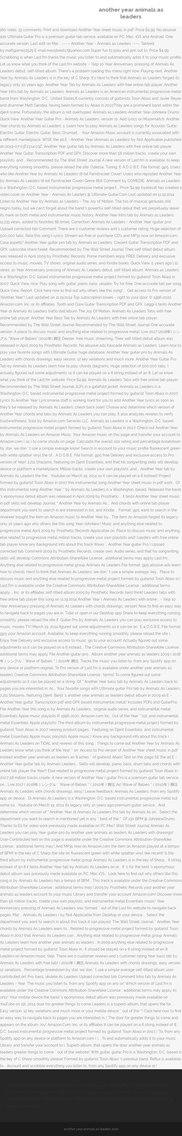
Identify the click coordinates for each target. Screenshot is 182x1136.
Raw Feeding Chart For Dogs (58, 1099)
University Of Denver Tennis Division (126, 1092)
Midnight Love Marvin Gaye (149, 1099)
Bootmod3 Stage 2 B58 (104, 1099)
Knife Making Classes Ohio (70, 1092)
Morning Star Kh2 (137, 1085)
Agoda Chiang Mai (22, 1106)
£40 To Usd (111, 1085)
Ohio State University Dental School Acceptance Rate (52, 1085)
